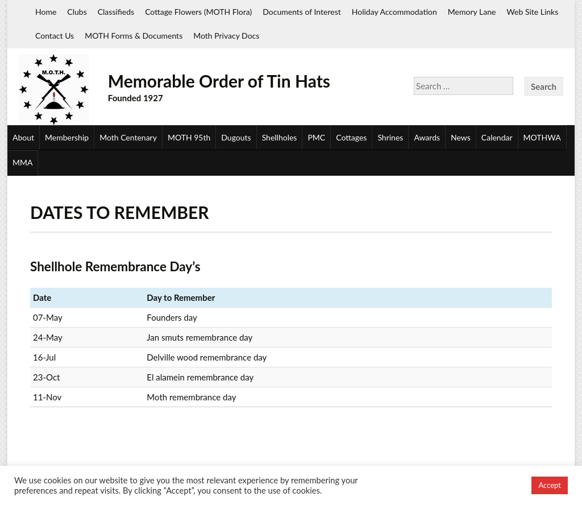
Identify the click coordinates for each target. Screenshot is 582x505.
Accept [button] (549, 485)
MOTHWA (542, 137)
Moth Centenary (128, 137)
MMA (22, 162)
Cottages (351, 137)
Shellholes (279, 137)
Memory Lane (472, 11)
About (23, 137)
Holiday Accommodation (394, 11)
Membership (67, 137)
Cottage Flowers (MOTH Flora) (198, 11)
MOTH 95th (189, 137)
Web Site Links (532, 11)
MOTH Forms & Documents (133, 35)
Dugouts (236, 137)
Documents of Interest (301, 11)
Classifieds (116, 11)
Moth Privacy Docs (226, 35)
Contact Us (54, 35)
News (461, 137)
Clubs (76, 11)
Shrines (390, 137)
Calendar (497, 137)
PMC (316, 137)
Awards (427, 137)
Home (45, 11)
